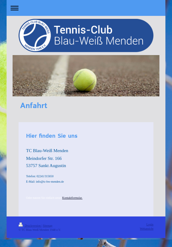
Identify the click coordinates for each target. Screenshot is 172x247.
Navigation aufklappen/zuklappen (86, 7)
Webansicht (146, 228)
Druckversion (30, 225)
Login (150, 224)
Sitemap (47, 225)
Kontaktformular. (72, 197)
